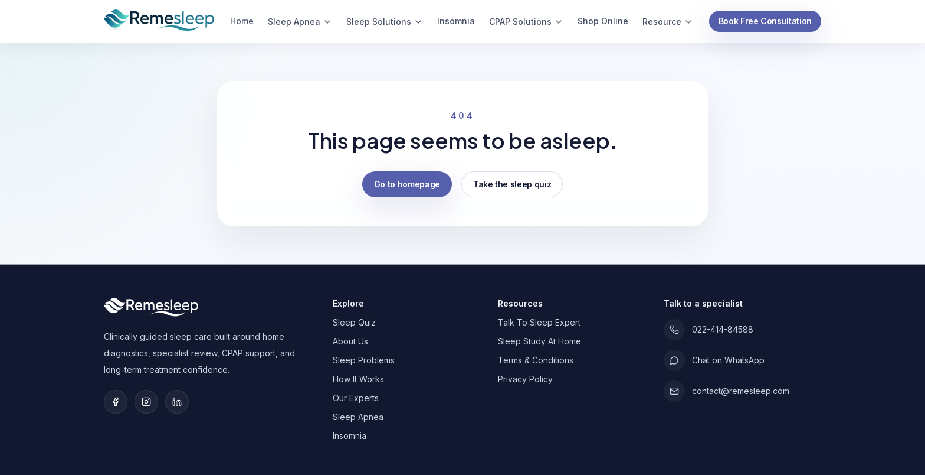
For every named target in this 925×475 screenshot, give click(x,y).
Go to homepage (407, 184)
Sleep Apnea (300, 22)
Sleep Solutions (384, 22)
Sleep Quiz (354, 322)
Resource (667, 22)
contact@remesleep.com (726, 391)
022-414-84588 (708, 329)
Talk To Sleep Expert (539, 322)
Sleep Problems (364, 360)
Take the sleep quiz (512, 184)
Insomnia (456, 21)
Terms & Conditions (535, 360)
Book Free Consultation (765, 21)
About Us (350, 341)
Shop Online (603, 21)
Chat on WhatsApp (714, 360)
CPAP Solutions (526, 22)
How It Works (358, 379)
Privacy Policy (525, 379)
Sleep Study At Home (539, 341)
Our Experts (356, 398)
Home (242, 21)
